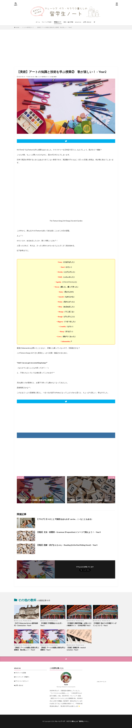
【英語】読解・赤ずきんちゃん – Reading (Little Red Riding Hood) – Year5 (66, 545)
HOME (17, 27)
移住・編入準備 (68, 22)
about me (78, 22)
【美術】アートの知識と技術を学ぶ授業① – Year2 (52, 649)
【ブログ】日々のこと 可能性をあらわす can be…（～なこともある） (64, 519)
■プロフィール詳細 (20, 672)
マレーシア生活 (46, 22)
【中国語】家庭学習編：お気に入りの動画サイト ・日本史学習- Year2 (79, 624)
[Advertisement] (66, 47)
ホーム (38, 22)
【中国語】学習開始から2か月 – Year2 (51, 624)
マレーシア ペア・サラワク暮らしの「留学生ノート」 (72, 721)
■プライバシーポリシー (21, 681)
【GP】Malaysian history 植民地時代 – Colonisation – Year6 (26, 624)
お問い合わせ (87, 22)
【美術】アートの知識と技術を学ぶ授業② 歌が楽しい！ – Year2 (54, 27)
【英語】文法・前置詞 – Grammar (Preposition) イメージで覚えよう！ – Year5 (68, 532)
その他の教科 (53, 76)
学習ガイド (57, 22)
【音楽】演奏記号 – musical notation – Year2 (76, 649)
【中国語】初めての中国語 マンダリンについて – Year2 (104, 624)
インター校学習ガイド (28, 27)
